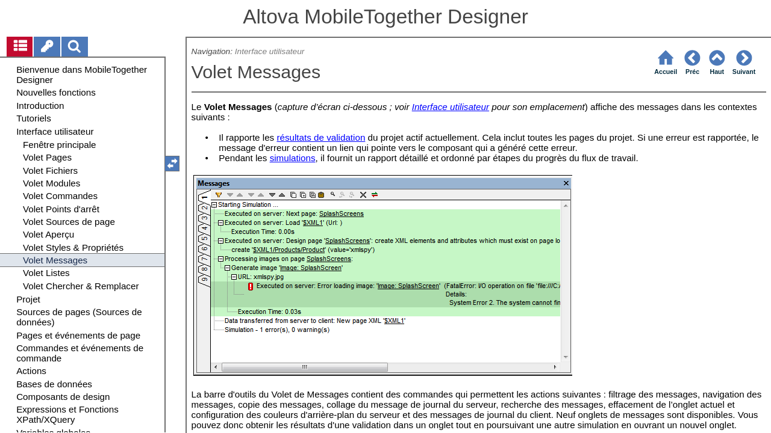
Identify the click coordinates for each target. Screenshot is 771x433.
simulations (293, 158)
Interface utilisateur (270, 51)
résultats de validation (320, 137)
